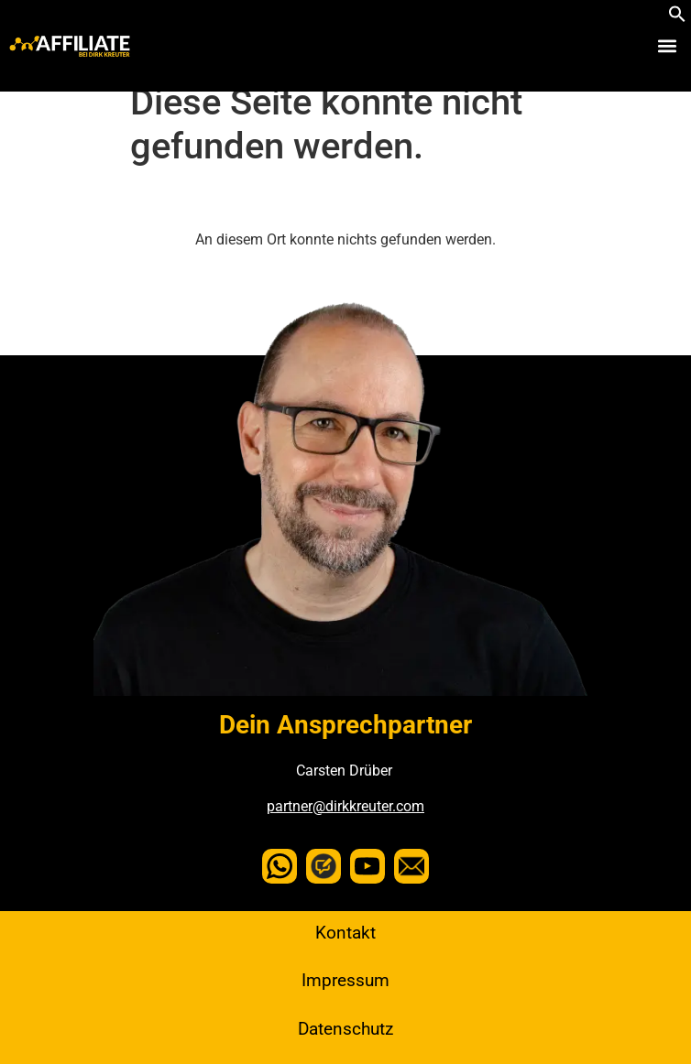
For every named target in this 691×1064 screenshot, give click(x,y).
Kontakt (345, 932)
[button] (677, 18)
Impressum (345, 980)
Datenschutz (345, 1028)
